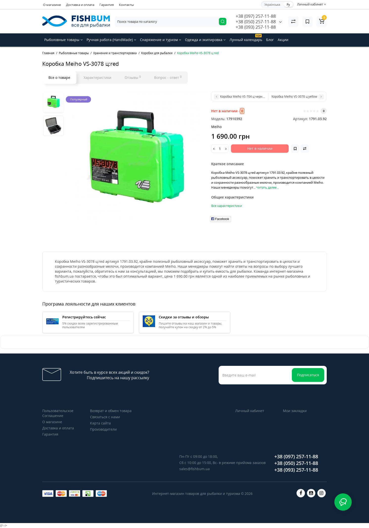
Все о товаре (59, 77)
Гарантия (106, 4)
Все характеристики (226, 205)
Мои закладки (295, 410)
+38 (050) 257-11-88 (256, 21)
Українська (272, 4)
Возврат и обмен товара (111, 410)
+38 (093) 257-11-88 (256, 27)
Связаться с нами (105, 417)
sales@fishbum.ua (194, 468)
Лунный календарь (246, 38)
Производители (103, 429)
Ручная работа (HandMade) (111, 39)
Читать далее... (267, 187)
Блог (270, 39)
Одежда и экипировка (205, 39)
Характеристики (97, 77)
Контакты (126, 4)
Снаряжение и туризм (160, 39)
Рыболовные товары (63, 39)
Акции (283, 39)
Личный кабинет (249, 410)
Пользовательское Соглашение (57, 413)
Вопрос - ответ (168, 77)
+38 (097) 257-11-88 (256, 16)
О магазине (52, 4)
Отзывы (133, 77)
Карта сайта (100, 423)
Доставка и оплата (80, 4)
